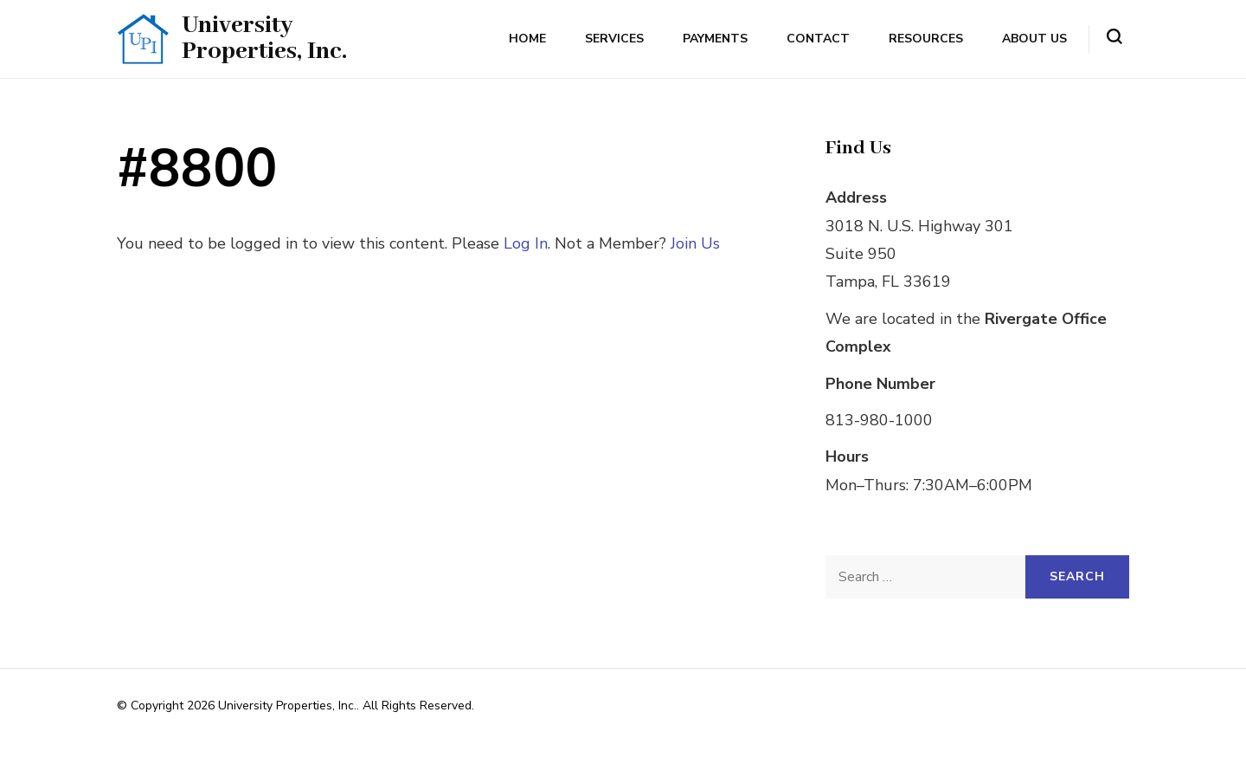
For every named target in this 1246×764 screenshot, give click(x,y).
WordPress (147, 727)
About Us (1034, 38)
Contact (818, 38)
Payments (715, 38)
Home (527, 38)
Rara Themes (675, 705)
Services (614, 38)
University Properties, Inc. (264, 38)
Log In (526, 243)
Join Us (695, 243)
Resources (926, 38)
